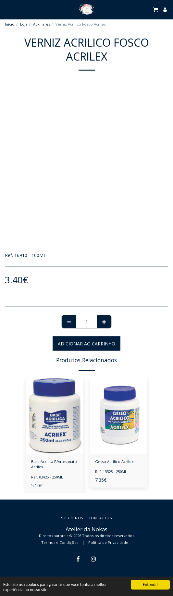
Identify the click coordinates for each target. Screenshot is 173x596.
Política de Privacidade (108, 542)
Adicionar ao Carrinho (86, 344)
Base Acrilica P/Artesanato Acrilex (54, 464)
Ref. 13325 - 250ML (111, 471)
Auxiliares (41, 24)
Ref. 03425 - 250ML (47, 477)
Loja (24, 24)
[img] (54, 415)
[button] (7, 9)
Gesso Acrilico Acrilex (114, 461)
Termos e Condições (59, 542)
